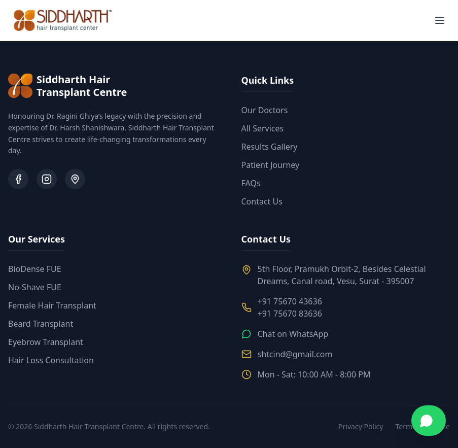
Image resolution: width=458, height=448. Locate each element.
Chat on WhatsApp (293, 333)
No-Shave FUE (34, 287)
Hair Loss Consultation (51, 360)
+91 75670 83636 (290, 313)
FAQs (251, 183)
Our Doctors (264, 110)
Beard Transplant (40, 323)
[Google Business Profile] (75, 179)
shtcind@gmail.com (295, 354)
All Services (262, 128)
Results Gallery (269, 146)
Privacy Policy (360, 426)
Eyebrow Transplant (45, 342)
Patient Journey (270, 164)
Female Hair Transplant (52, 305)
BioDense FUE (34, 268)
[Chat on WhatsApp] (428, 420)
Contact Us (262, 201)
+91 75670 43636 (290, 301)
